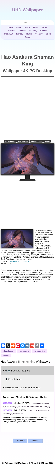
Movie (35, 27)
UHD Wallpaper (27, 10)
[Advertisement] (27, 203)
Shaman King (36, 141)
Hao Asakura (23, 141)
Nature (29, 34)
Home (10, 27)
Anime (27, 27)
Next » (35, 441)
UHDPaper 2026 (46, 463)
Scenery (39, 34)
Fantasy (19, 34)
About (34, 463)
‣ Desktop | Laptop (16, 370)
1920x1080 (7, 410)
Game (18, 27)
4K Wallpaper (10, 141)
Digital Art (8, 34)
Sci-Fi (48, 34)
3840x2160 (7, 403)
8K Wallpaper (22, 463)
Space (27, 37)
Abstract (12, 31)
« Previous (20, 441)
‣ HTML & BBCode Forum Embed (21, 387)
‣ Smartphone (12, 379)
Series (44, 27)
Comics (43, 31)
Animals (22, 31)
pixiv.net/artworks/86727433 (20, 261)
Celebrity (33, 31)
